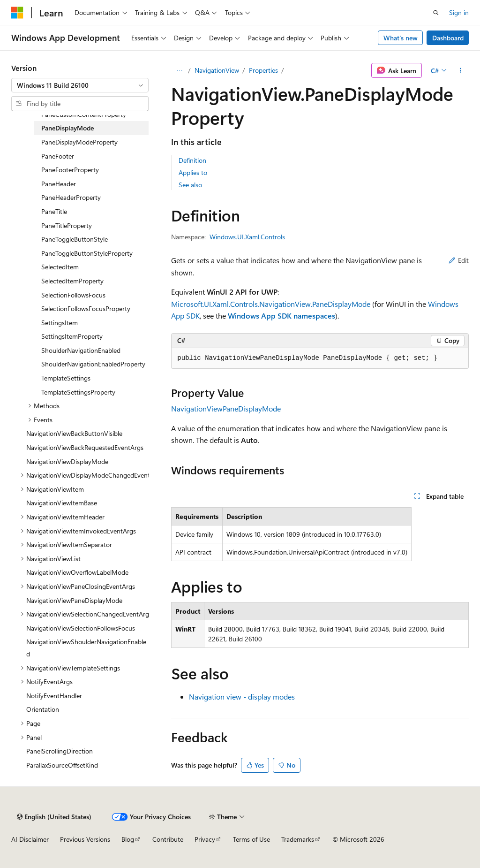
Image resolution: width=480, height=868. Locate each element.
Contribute (167, 839)
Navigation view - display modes (242, 696)
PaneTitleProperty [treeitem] (66, 225)
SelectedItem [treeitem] (60, 266)
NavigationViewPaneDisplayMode (226, 408)
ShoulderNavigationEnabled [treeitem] (80, 350)
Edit (459, 260)
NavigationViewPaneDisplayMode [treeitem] (74, 600)
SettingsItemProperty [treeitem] (72, 336)
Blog (127, 839)
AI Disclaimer (30, 839)
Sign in (459, 12)
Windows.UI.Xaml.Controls (247, 236)
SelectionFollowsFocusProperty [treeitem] (85, 308)
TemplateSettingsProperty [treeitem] (78, 392)
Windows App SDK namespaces (281, 315)
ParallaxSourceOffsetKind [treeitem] (62, 765)
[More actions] (460, 70)
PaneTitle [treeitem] (54, 211)
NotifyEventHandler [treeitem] (54, 695)
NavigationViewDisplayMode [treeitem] (67, 461)
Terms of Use (251, 839)
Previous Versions (85, 839)
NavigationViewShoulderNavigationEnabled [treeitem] (86, 647)
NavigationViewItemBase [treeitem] (61, 502)
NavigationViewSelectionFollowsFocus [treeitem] (80, 628)
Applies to (193, 172)
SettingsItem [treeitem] (59, 322)
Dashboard (448, 37)
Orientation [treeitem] (42, 709)
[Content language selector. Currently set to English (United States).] (54, 816)
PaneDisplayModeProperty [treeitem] (79, 141)
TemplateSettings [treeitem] (65, 377)
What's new (400, 37)
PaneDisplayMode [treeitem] (67, 127)
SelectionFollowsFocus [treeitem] (73, 294)
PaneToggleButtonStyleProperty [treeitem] (87, 253)
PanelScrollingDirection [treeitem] (59, 750)
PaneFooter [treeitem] (57, 156)
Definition (192, 160)
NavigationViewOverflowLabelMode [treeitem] (77, 572)
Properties (263, 70)
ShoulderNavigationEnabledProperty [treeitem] (93, 363)
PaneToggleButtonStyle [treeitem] (74, 239)
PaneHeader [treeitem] (58, 183)
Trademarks (297, 839)
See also (190, 184)
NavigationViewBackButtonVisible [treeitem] (74, 433)
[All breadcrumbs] (179, 70)
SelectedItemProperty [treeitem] (72, 280)
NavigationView (217, 70)
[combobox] (80, 85)
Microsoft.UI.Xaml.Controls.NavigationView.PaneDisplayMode (270, 304)
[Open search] (436, 12)
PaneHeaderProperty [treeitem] (71, 197)
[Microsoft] (17, 13)
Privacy (205, 839)
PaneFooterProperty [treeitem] (70, 169)
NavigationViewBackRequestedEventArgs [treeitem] (84, 447)
